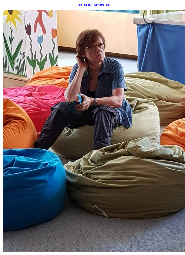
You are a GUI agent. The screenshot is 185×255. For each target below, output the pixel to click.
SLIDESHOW (94, 5)
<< (80, 5)
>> (108, 5)
